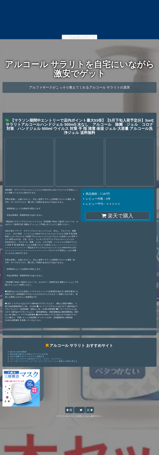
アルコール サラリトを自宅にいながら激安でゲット (79, 69)
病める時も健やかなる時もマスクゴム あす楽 (29, 354)
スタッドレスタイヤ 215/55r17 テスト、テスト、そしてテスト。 (37, 359)
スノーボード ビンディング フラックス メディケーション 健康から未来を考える (43, 361)
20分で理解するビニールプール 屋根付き (27, 356)
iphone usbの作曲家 (18, 352)
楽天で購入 (117, 216)
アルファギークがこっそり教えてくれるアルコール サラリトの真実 (79, 87)
